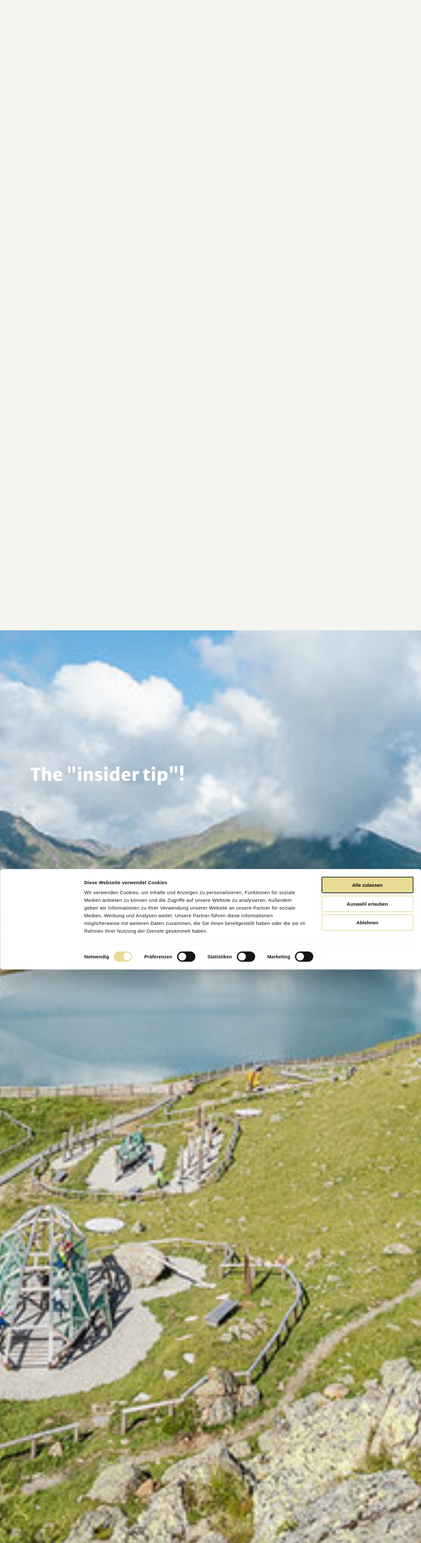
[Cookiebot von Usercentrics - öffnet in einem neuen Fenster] (41, 1530)
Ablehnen (367, 1496)
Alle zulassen (367, 1458)
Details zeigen (341, 1530)
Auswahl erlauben (367, 1477)
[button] (371, 28)
